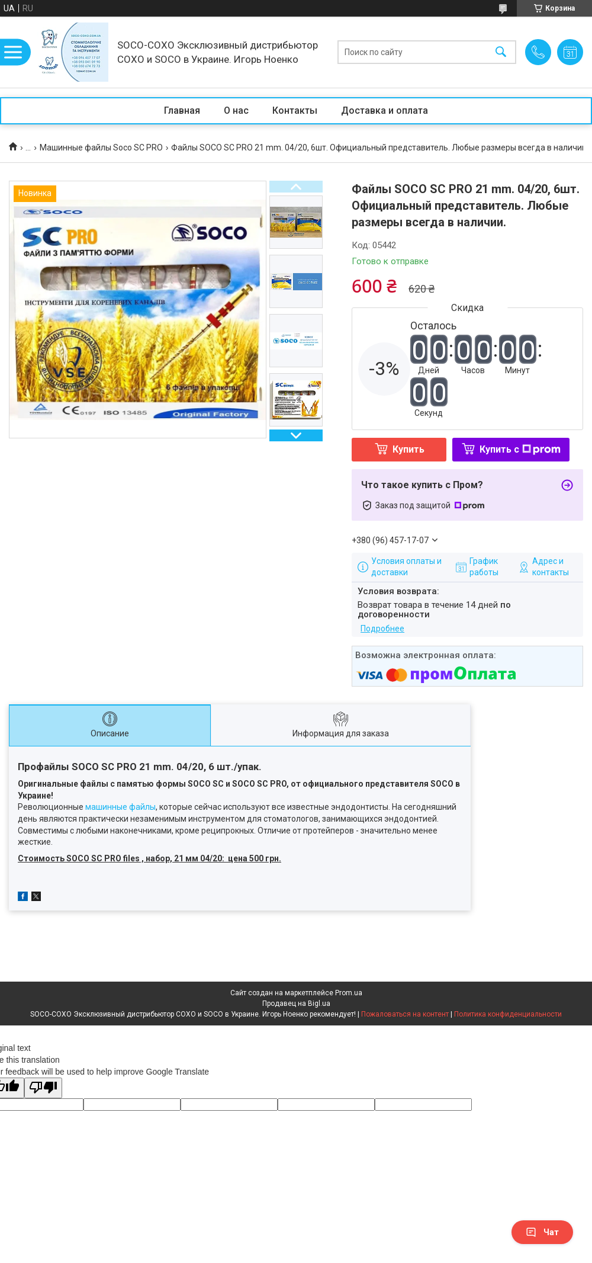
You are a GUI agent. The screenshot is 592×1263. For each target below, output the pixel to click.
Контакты (294, 110)
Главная (182, 110)
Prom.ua (348, 993)
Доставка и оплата (384, 110)
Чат (542, 1232)
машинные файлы (120, 807)
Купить (408, 449)
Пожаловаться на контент (405, 1014)
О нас (236, 110)
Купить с (520, 449)
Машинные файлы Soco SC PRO (101, 147)
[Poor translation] (43, 1088)
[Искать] (501, 52)
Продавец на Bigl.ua (296, 1003)
